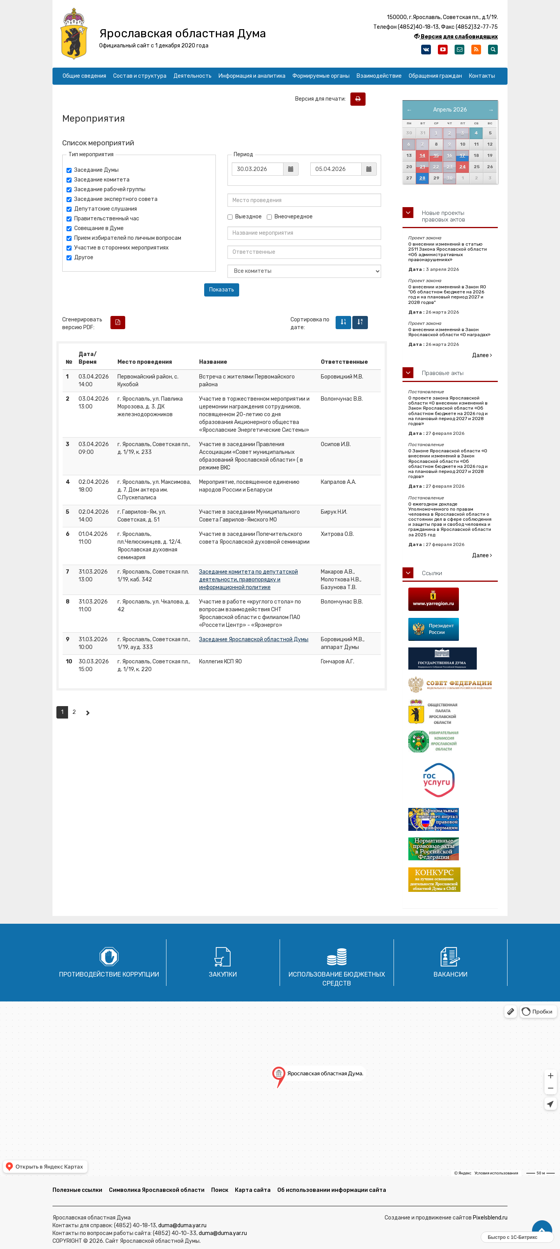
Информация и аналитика (252, 76)
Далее (482, 355)
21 (422, 166)
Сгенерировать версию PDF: (82, 323)
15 (436, 155)
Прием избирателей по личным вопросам (123, 238)
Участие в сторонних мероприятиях (117, 247)
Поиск (219, 1190)
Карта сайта (253, 1190)
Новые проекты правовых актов (443, 216)
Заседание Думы (92, 170)
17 (462, 155)
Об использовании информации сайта (331, 1190)
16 (449, 155)
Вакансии (450, 974)
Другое (79, 257)
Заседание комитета (98, 179)
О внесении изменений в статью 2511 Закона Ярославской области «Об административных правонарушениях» (447, 251)
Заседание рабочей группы (105, 189)
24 (462, 166)
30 (449, 178)
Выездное (245, 216)
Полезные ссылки (77, 1190)
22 (436, 166)
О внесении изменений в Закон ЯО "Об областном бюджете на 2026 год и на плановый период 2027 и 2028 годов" (447, 294)
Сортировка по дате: (309, 323)
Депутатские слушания (101, 209)
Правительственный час (102, 218)
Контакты (482, 76)
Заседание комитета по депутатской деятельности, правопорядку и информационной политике (248, 580)
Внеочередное (290, 216)
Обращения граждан (435, 76)
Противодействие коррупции (109, 974)
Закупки (223, 974)
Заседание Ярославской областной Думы (253, 639)
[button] (542, 1230)
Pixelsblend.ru (490, 1217)
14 (422, 155)
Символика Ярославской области (157, 1190)
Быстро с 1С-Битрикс (512, 1237)
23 (449, 166)
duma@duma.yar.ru (182, 1225)
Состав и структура (139, 76)
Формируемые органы (321, 76)
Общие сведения (84, 76)
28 (422, 178)
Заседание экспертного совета (112, 199)
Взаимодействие (379, 76)
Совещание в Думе (95, 228)
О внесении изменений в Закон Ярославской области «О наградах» (449, 332)
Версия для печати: (322, 99)
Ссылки (432, 573)
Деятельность (192, 76)
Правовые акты (443, 373)
